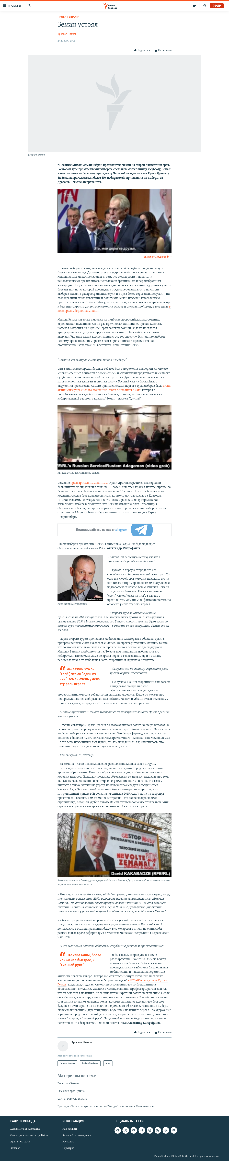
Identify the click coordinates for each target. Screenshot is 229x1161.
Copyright (68, 1148)
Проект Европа (68, 17)
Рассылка (68, 1142)
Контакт (15, 1148)
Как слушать (69, 1129)
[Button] (142, 50)
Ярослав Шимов (67, 34)
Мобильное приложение (25, 1129)
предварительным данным (89, 483)
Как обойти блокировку (76, 1135)
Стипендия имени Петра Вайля (29, 1135)
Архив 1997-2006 (20, 1142)
